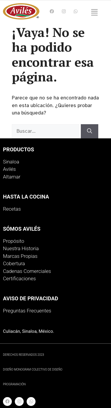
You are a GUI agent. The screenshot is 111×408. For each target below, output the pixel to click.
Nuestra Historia (21, 248)
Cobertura (14, 263)
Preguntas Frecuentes (27, 311)
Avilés (9, 169)
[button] (94, 12)
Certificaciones (19, 278)
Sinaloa (11, 162)
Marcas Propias (20, 256)
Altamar (11, 177)
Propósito (13, 241)
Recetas (12, 209)
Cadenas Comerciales (27, 271)
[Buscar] (89, 131)
